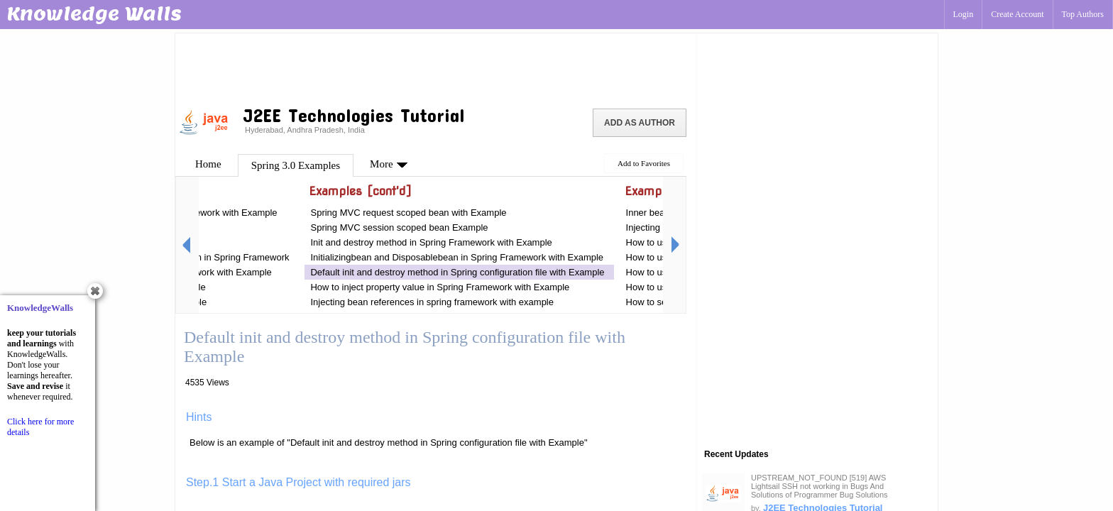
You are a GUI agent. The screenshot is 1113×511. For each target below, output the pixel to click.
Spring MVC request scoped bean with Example (409, 212)
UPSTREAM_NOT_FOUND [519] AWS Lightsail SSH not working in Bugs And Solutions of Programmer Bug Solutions (819, 486)
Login (963, 14)
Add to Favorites (644, 163)
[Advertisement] (435, 67)
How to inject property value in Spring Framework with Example (439, 287)
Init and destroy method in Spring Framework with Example (431, 242)
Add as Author (639, 123)
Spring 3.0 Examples (295, 165)
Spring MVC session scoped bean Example (399, 227)
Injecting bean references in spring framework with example (432, 302)
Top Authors (1083, 14)
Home (208, 164)
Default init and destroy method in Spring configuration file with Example (457, 272)
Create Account (1017, 14)
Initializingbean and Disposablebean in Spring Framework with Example (456, 257)
